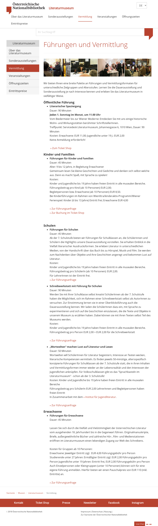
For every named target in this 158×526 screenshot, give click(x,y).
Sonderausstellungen (60, 16)
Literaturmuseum (61, 8)
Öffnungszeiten (131, 16)
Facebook (113, 503)
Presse (66, 503)
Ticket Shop (42, 503)
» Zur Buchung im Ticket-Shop (67, 213)
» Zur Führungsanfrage (63, 209)
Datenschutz (97, 512)
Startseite (10, 493)
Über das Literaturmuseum (27, 16)
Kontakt (18, 503)
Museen (21, 493)
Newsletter (90, 503)
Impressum (86, 512)
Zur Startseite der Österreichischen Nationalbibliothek (104, 515)
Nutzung (107, 512)
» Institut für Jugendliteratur (99, 397)
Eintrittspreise (19, 23)
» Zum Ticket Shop (60, 148)
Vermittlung (85, 16)
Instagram (138, 503)
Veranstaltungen (107, 16)
